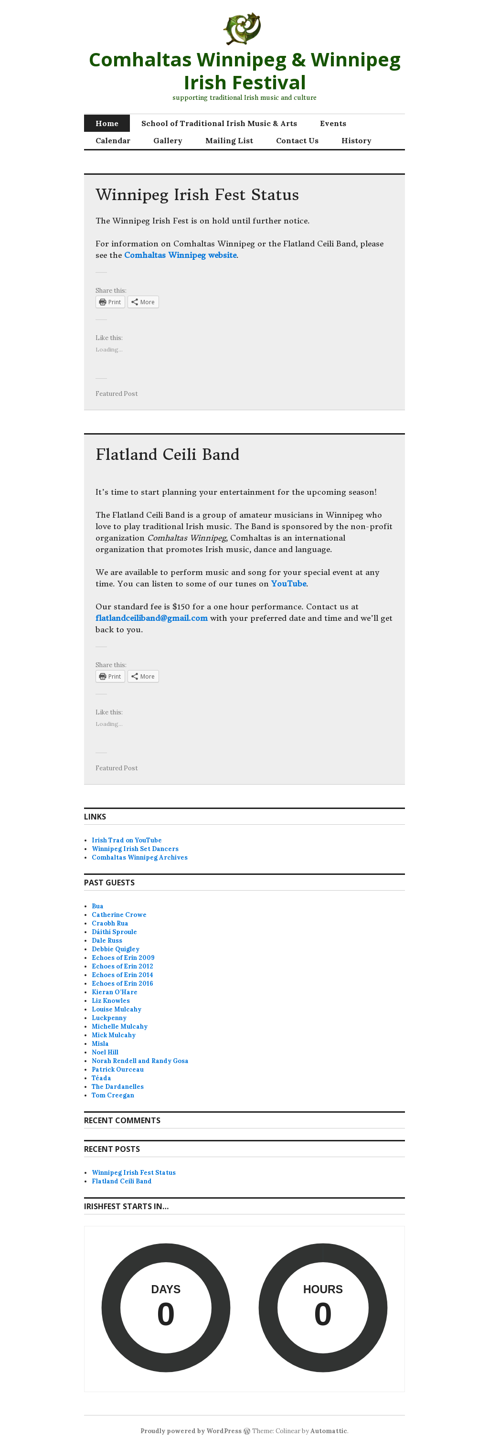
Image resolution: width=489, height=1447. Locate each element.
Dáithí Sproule (114, 932)
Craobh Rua (110, 923)
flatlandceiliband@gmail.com (152, 618)
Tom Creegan (113, 1095)
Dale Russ (107, 940)
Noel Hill (105, 1052)
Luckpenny (109, 1018)
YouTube (288, 583)
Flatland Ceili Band (167, 454)
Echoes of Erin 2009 (123, 958)
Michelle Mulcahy (120, 1026)
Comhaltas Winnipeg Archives (140, 857)
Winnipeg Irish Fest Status (197, 194)
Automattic (328, 1431)
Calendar (113, 140)
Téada (101, 1078)
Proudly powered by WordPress (191, 1431)
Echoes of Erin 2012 (122, 966)
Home (107, 123)
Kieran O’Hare (115, 992)
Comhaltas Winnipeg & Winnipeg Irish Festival (245, 70)
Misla (100, 1044)
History (356, 140)
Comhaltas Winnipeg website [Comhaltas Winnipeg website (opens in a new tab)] (180, 255)
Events (333, 123)
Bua (98, 906)
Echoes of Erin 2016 (122, 983)
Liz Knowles (111, 1001)
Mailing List (229, 140)
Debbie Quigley (115, 949)
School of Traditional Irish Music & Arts (219, 123)
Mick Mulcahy (114, 1035)
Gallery (167, 140)
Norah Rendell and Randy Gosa (140, 1061)
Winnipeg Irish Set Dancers (135, 849)
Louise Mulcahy (116, 1009)
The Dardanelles (118, 1087)
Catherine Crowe (119, 915)
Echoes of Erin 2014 (122, 975)
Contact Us (297, 140)
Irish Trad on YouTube (127, 840)
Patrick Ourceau (118, 1069)
